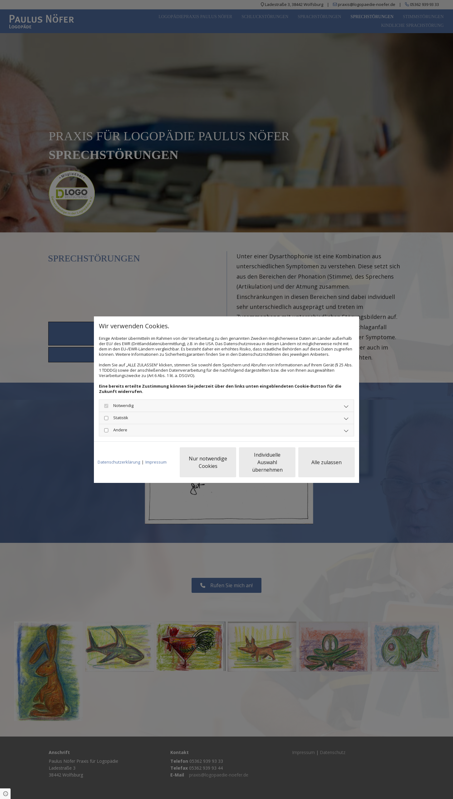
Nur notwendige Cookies (208, 462)
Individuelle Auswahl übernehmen (267, 462)
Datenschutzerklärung (119, 462)
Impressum (156, 462)
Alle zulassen (326, 462)
